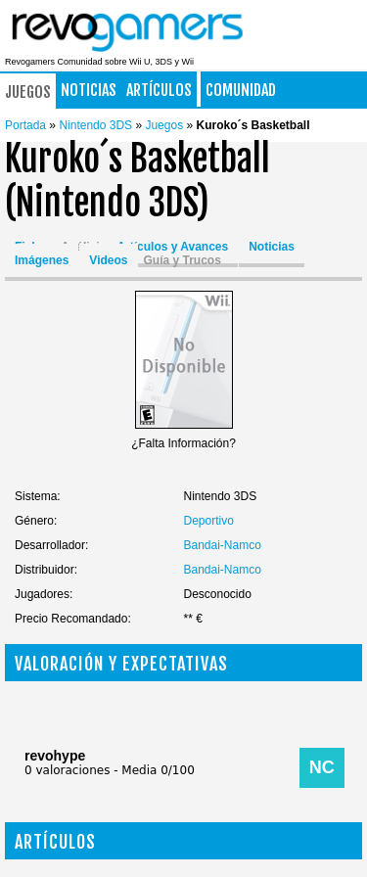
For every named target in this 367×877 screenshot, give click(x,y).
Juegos (28, 92)
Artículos (159, 90)
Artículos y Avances (172, 247)
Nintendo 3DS (97, 125)
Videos (108, 260)
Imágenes (42, 260)
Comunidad (241, 90)
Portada (25, 125)
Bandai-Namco (222, 545)
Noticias (88, 90)
